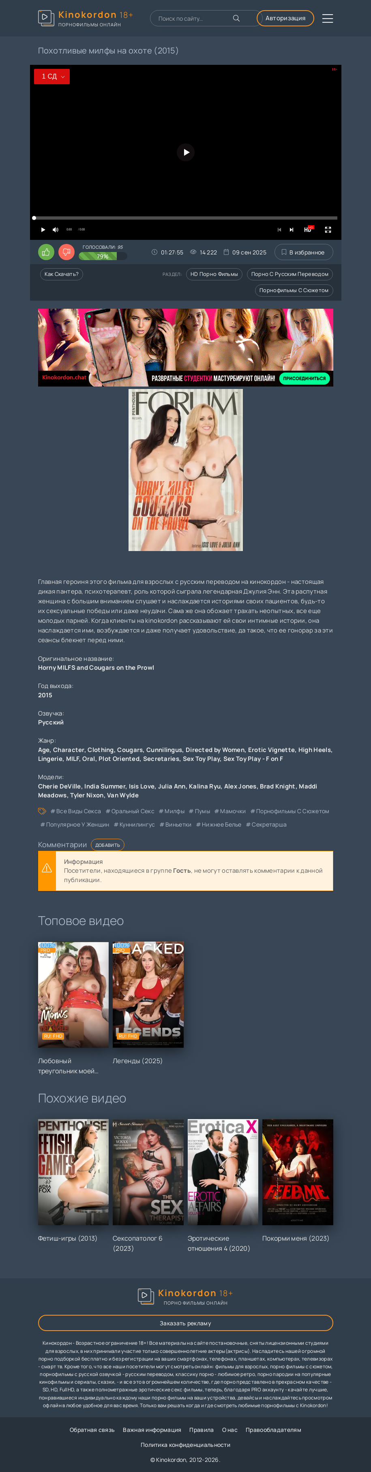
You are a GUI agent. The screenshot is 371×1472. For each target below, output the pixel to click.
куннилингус (137, 824)
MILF (72, 758)
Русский (51, 722)
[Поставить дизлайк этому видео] (66, 252)
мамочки (233, 811)
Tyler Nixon (86, 795)
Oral (88, 758)
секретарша (269, 824)
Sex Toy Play (201, 758)
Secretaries (161, 758)
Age (44, 750)
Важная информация (152, 1430)
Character (68, 750)
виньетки (178, 824)
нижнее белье (222, 824)
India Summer (104, 786)
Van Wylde (123, 795)
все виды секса (78, 811)
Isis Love (142, 786)
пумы (202, 811)
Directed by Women (215, 750)
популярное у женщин (77, 824)
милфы (174, 811)
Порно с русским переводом (290, 274)
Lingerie (50, 758)
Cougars (130, 750)
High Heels (314, 750)
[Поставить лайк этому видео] (46, 252)
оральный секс (133, 811)
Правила (201, 1430)
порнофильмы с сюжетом (292, 811)
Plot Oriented (119, 758)
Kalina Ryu (205, 786)
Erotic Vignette (271, 750)
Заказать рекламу (185, 1323)
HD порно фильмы (214, 274)
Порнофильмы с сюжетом (293, 290)
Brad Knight (277, 786)
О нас (230, 1430)
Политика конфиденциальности (185, 1444)
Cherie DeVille (59, 786)
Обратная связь (92, 1430)
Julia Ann (172, 786)
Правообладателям (273, 1430)
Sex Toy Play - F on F (253, 758)
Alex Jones (240, 786)
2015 (45, 695)
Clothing (101, 750)
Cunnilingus (164, 750)
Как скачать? (62, 274)
